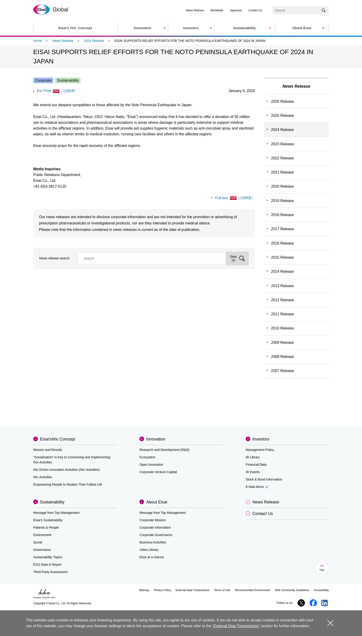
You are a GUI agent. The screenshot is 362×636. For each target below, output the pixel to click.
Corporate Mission (152, 520)
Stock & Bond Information (264, 479)
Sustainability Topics (47, 557)
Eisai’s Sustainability (48, 520)
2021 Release (282, 172)
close (330, 623)
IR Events (253, 472)
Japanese (236, 10)
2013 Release (282, 286)
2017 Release (282, 229)
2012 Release (282, 300)
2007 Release (282, 371)
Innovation (155, 439)
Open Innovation (151, 464)
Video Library (148, 550)
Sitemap (144, 590)
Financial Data (256, 464)
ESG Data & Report (47, 564)
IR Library (253, 457)
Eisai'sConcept (57, 439)
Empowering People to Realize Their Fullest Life (67, 484)
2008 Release (282, 357)
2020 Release (282, 186)
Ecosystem (147, 457)
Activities (42, 477)
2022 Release (282, 158)
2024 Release (94, 41)
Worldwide (217, 10)
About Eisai (156, 502)
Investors (260, 439)
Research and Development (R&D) (164, 450)
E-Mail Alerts (257, 487)
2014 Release (282, 271)
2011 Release (282, 314)
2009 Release (282, 342)
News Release (195, 10)
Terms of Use (222, 590)
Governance (42, 550)
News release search (54, 258)
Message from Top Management (56, 513)
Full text (235, 198)
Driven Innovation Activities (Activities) (66, 470)
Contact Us (255, 10)
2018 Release (282, 215)
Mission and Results (47, 450)
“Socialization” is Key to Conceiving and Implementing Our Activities (71, 459)
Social (37, 542)
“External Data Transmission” (236, 626)
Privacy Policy (162, 590)
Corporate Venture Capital (158, 472)
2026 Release (282, 101)
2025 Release (282, 116)
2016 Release (282, 243)
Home (37, 41)
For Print (57, 91)
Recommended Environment (252, 590)
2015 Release (282, 257)
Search (233, 258)
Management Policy (260, 450)
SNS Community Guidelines (292, 590)
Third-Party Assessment (50, 572)
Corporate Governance (155, 535)
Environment (42, 535)
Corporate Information (155, 527)
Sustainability (52, 502)
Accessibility (321, 590)
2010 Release (282, 328)
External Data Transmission (192, 590)
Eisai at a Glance (151, 557)
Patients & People (46, 527)
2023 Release (282, 144)
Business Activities (152, 542)
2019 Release (282, 201)
